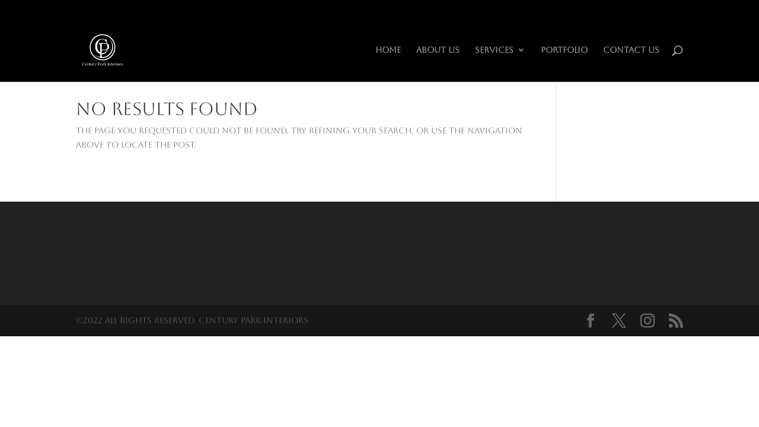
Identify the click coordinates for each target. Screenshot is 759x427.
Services (494, 50)
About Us (438, 50)
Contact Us (631, 50)
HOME (388, 50)
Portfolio (564, 50)
